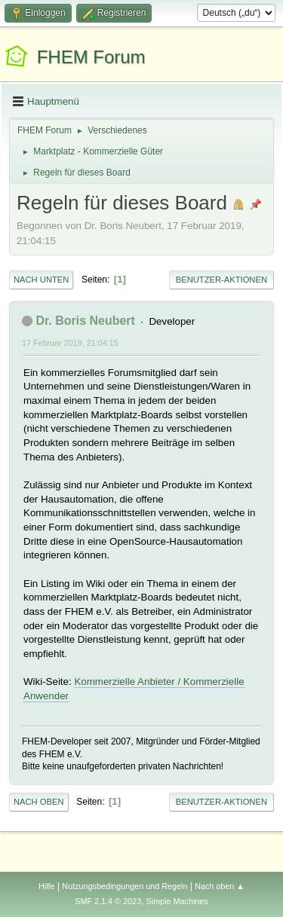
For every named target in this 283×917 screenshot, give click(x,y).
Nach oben (39, 801)
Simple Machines (177, 901)
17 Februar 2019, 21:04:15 (70, 342)
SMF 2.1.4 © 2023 (108, 901)
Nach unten (41, 279)
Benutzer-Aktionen (221, 279)
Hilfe (46, 886)
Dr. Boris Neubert (84, 320)
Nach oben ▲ (220, 886)
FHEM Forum (91, 57)
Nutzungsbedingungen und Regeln (124, 886)
